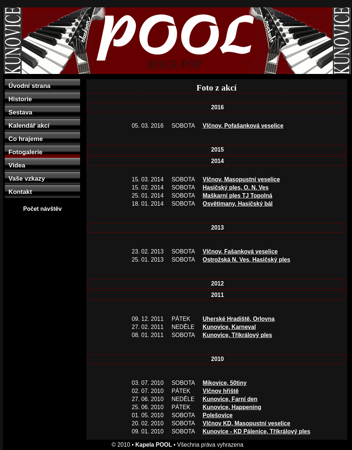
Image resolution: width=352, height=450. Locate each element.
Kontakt (20, 191)
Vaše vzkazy (26, 178)
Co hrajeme (25, 138)
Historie (20, 99)
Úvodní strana (29, 85)
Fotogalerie (25, 152)
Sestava (20, 112)
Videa (16, 165)
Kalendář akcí (29, 125)
